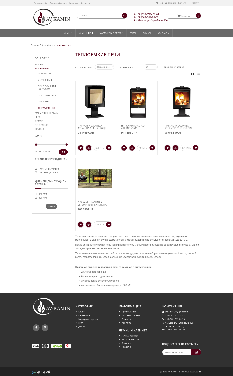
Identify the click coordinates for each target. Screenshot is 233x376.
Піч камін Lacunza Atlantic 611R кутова (178, 127)
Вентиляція (41, 125)
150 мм (42, 194)
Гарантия (73, 3)
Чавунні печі (45, 73)
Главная (35, 45)
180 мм (42, 197)
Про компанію (40, 3)
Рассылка (126, 346)
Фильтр (51, 206)
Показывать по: (127, 67)
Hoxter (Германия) (49, 168)
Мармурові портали (111, 33)
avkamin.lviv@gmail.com (175, 311)
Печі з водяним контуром (47, 87)
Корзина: (188, 15)
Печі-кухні (43, 101)
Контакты (163, 33)
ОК (63, 152)
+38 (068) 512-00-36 (147, 17)
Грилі (133, 33)
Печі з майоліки (47, 95)
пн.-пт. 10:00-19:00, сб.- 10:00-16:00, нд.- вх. (174, 328)
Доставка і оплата (58, 3)
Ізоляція (39, 129)
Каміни (68, 33)
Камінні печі (86, 33)
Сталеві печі (45, 79)
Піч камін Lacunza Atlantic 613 (133, 127)
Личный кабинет (130, 335)
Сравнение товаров (174, 66)
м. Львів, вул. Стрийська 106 (177, 322)
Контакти (85, 3)
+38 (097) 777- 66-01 (147, 14)
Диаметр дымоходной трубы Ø (50, 183)
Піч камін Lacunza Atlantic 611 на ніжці (92, 127)
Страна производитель (51, 159)
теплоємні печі (63, 45)
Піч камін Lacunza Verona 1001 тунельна (92, 203)
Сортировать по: (83, 67)
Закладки (126, 343)
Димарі (147, 33)
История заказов (130, 339)
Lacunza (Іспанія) (48, 172)
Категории (42, 57)
